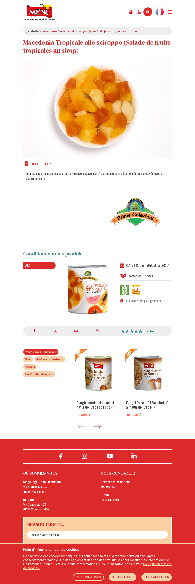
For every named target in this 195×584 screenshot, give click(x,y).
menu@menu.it (110, 499)
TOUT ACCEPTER (156, 577)
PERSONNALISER (88, 577)
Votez (150, 331)
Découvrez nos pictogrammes (143, 301)
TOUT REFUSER (122, 577)
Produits (32, 31)
